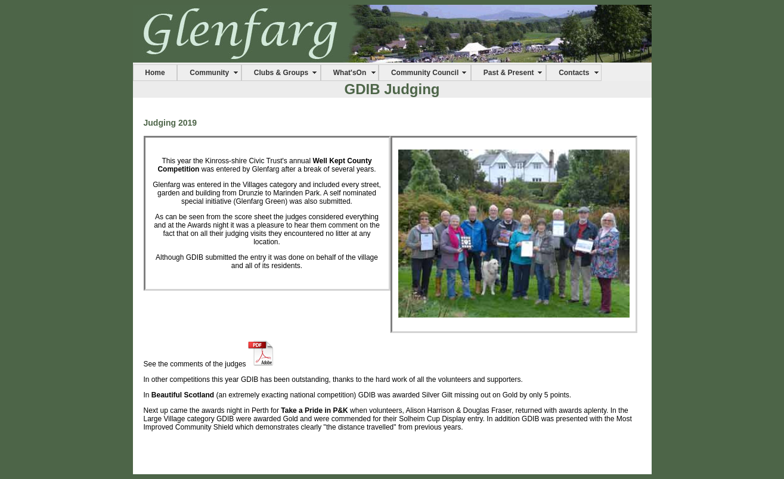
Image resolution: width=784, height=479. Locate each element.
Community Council (424, 73)
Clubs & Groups (281, 73)
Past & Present (509, 73)
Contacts (574, 73)
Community (209, 73)
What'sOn (350, 73)
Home (155, 73)
